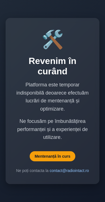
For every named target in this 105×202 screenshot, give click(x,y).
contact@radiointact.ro (69, 170)
